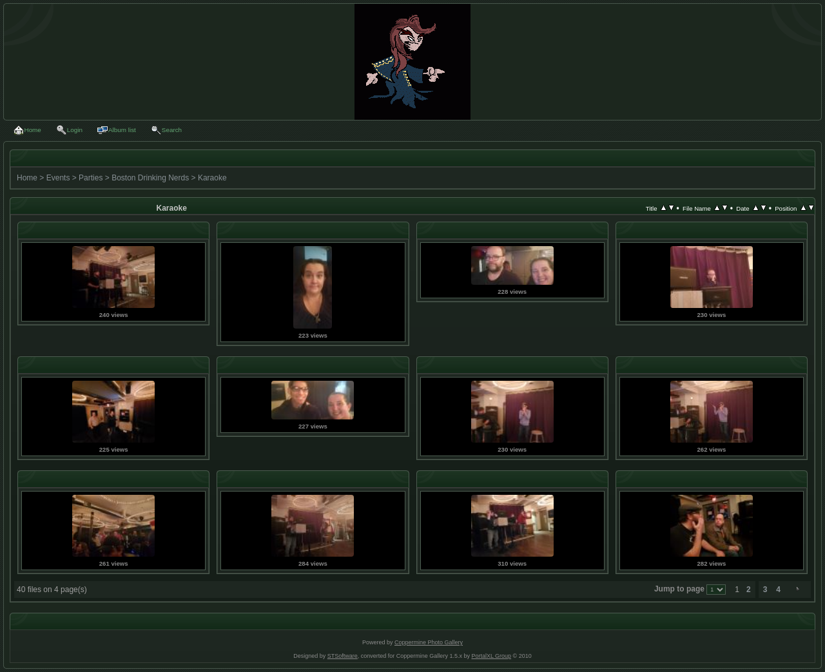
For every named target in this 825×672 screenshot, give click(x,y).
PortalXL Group (491, 656)
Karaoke (212, 177)
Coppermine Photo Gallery (428, 642)
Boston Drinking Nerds (150, 177)
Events (58, 177)
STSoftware (342, 656)
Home (27, 177)
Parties (90, 177)
